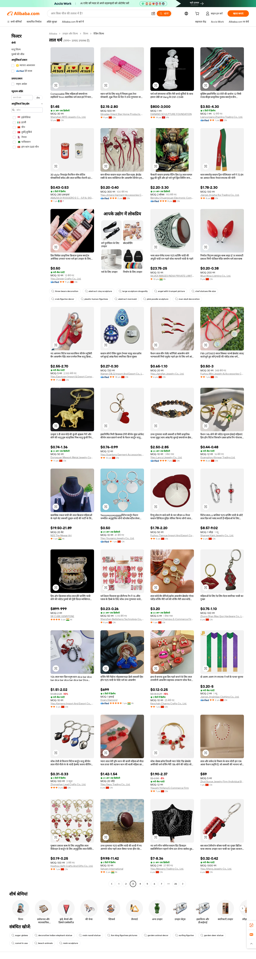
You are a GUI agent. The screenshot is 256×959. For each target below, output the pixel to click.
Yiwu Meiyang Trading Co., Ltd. (167, 868)
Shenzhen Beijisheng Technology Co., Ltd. (122, 619)
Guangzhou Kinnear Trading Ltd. (217, 457)
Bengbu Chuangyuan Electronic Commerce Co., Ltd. (172, 197)
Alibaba (53, 33)
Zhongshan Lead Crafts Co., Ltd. (68, 784)
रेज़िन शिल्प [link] (99, 33)
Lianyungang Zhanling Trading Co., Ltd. (221, 116)
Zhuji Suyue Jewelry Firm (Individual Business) (222, 781)
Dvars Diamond (108, 700)
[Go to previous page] (111, 884)
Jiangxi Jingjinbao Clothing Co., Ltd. (219, 696)
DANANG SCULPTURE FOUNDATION (171, 114)
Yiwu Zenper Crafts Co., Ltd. (65, 278)
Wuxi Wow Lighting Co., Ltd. (215, 275)
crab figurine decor (62, 299)
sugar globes (20, 935)
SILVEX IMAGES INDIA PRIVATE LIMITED (172, 275)
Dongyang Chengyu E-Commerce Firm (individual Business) (172, 619)
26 (175, 884)
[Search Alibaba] (99, 13)
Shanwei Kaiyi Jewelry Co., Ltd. (217, 535)
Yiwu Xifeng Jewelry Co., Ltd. (216, 868)
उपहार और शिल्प (70, 33)
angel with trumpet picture (169, 291)
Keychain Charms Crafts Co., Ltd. (168, 703)
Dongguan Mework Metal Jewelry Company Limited (72, 457)
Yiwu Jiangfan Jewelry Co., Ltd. (167, 373)
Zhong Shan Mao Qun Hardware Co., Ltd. (222, 616)
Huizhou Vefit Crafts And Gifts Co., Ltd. (71, 865)
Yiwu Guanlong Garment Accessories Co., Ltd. (122, 454)
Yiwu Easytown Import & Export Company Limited (72, 376)
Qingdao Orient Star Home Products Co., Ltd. (122, 114)
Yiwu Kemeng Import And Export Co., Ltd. (72, 703)
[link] (251, 925)
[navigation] (27, 459)
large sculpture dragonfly (133, 291)
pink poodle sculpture (155, 299)
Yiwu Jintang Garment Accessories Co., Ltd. (122, 195)
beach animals (43, 943)
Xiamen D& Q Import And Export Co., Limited (122, 373)
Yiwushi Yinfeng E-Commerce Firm (169, 787)
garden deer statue (212, 935)
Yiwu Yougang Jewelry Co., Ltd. (117, 538)
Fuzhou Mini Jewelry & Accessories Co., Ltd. (222, 373)
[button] (153, 13)
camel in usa (20, 943)
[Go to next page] (183, 884)
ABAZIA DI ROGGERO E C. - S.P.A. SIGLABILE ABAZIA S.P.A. (72, 197)
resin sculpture (68, 943)
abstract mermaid (126, 299)
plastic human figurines (94, 299)
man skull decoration (187, 299)
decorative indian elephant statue (53, 935)
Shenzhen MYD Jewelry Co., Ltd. (68, 116)
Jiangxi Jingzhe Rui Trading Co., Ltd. (219, 195)
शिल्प (85, 33)
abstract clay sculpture (98, 291)
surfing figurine (184, 935)
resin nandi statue (90, 935)
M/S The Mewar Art (61, 535)
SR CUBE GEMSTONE (62, 616)
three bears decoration (64, 291)
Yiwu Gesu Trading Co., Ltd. (115, 784)
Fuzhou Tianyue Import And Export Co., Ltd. (172, 535)
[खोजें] (164, 13)
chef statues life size (204, 291)
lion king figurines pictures (122, 935)
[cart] (198, 14)
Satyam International (111, 868)
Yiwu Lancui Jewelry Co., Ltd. (166, 457)
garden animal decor (156, 935)
